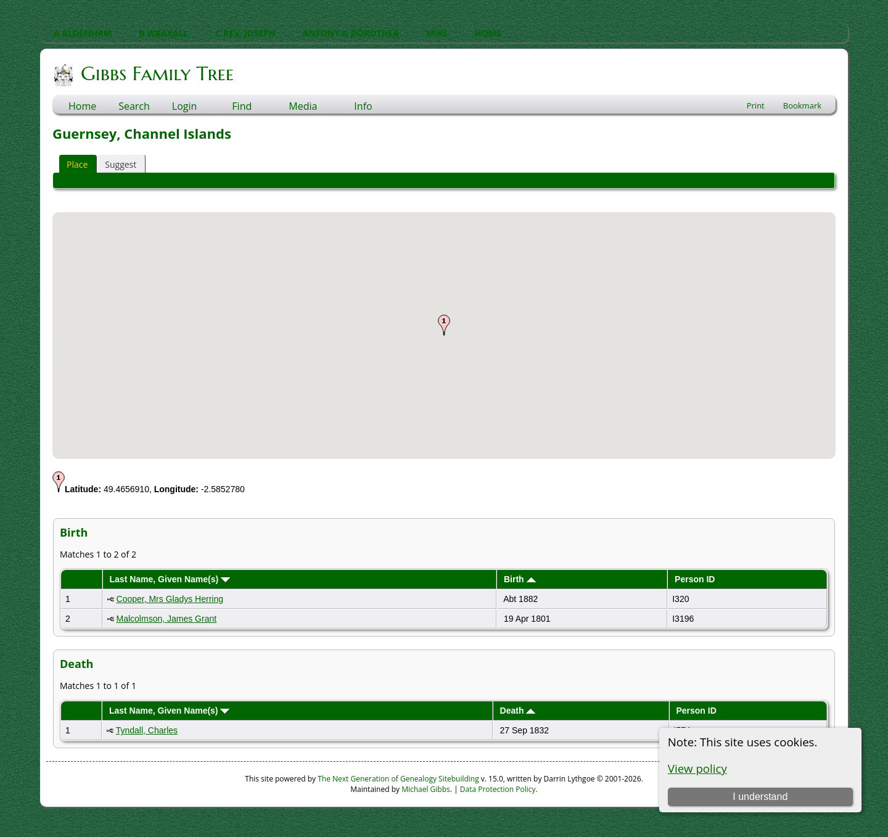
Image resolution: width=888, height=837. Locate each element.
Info (363, 106)
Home (82, 106)
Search (134, 106)
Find (242, 106)
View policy (697, 768)
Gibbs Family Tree (156, 73)
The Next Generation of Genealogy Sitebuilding (398, 778)
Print (756, 105)
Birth (520, 579)
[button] (444, 325)
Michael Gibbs (425, 789)
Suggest (120, 164)
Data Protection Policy (498, 789)
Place (77, 164)
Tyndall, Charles (147, 730)
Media (303, 106)
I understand (760, 796)
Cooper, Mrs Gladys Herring (170, 599)
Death (518, 710)
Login (184, 106)
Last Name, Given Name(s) (170, 579)
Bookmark (802, 105)
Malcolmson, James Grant (167, 619)
